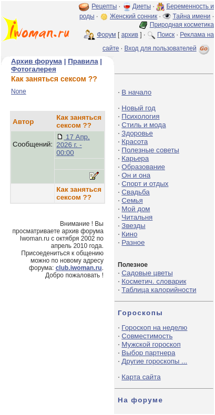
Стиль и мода (143, 125)
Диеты (141, 6)
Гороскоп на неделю (154, 327)
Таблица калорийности (158, 290)
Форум (106, 34)
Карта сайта (140, 377)
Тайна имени (192, 16)
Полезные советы (150, 150)
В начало (136, 92)
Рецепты (104, 6)
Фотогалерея (33, 69)
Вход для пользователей (167, 48)
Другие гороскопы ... (154, 361)
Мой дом (135, 209)
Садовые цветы (146, 273)
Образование (143, 167)
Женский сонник (133, 16)
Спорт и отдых (144, 184)
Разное (133, 242)
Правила (83, 61)
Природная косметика (182, 24)
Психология (140, 116)
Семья (131, 200)
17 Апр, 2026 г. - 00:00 (72, 145)
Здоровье (137, 133)
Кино (129, 234)
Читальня (136, 217)
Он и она (135, 175)
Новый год (138, 108)
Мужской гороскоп (150, 344)
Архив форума (36, 61)
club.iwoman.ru (79, 268)
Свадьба (135, 192)
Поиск (166, 34)
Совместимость (146, 336)
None (18, 91)
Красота (134, 142)
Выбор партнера (148, 353)
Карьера (135, 158)
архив (129, 34)
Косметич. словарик (153, 281)
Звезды (133, 226)
